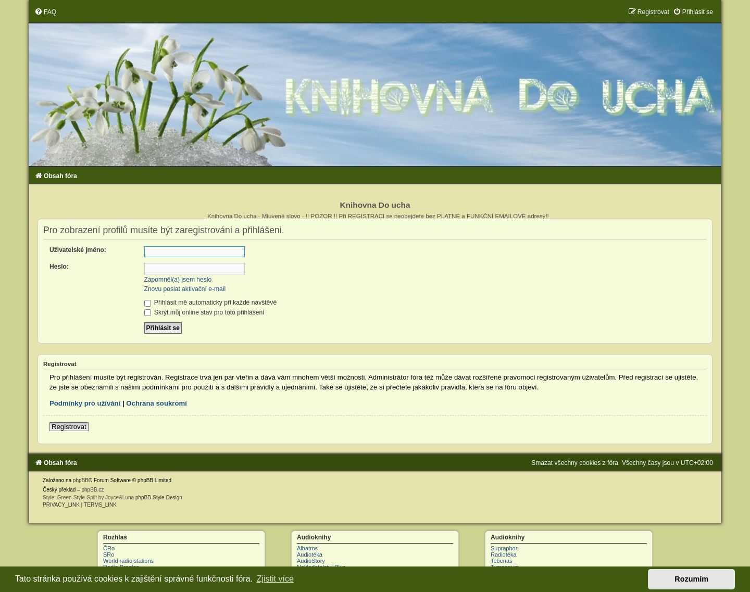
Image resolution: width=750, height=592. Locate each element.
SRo (108, 554)
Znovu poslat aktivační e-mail (185, 289)
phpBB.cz (92, 490)
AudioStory (311, 561)
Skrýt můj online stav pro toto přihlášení (204, 312)
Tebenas (501, 561)
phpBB (81, 480)
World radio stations (128, 561)
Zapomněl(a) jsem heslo (178, 279)
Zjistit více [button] (275, 578)
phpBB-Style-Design (158, 497)
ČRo (109, 548)
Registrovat (69, 427)
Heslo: (59, 266)
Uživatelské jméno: (77, 250)
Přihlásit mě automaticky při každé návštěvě (210, 302)
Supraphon (505, 548)
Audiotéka (309, 554)
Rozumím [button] (691, 579)
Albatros (307, 548)
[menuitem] (45, 12)
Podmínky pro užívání (84, 403)
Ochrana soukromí (156, 403)
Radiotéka (504, 554)
